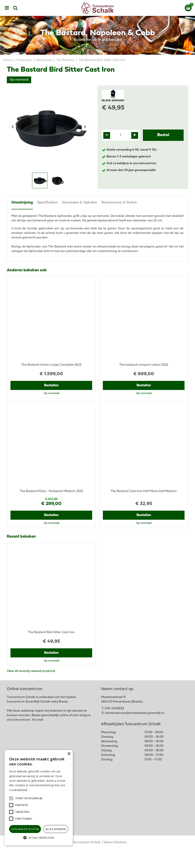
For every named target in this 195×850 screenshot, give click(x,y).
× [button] (69, 754)
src (15, 8)
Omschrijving (22, 203)
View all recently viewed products (31, 671)
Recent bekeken (21, 537)
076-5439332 (114, 708)
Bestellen (51, 385)
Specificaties (47, 203)
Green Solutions (115, 842)
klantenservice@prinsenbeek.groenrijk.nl (134, 713)
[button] (29, 798)
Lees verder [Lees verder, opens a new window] (36, 790)
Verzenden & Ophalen (79, 203)
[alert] (39, 797)
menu (6, 8)
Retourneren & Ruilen (119, 203)
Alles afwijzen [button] (56, 829)
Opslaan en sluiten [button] (25, 829)
